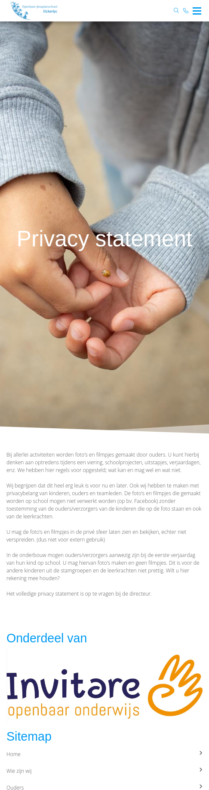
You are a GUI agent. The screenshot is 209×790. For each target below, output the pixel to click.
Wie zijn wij (104, 771)
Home (104, 754)
